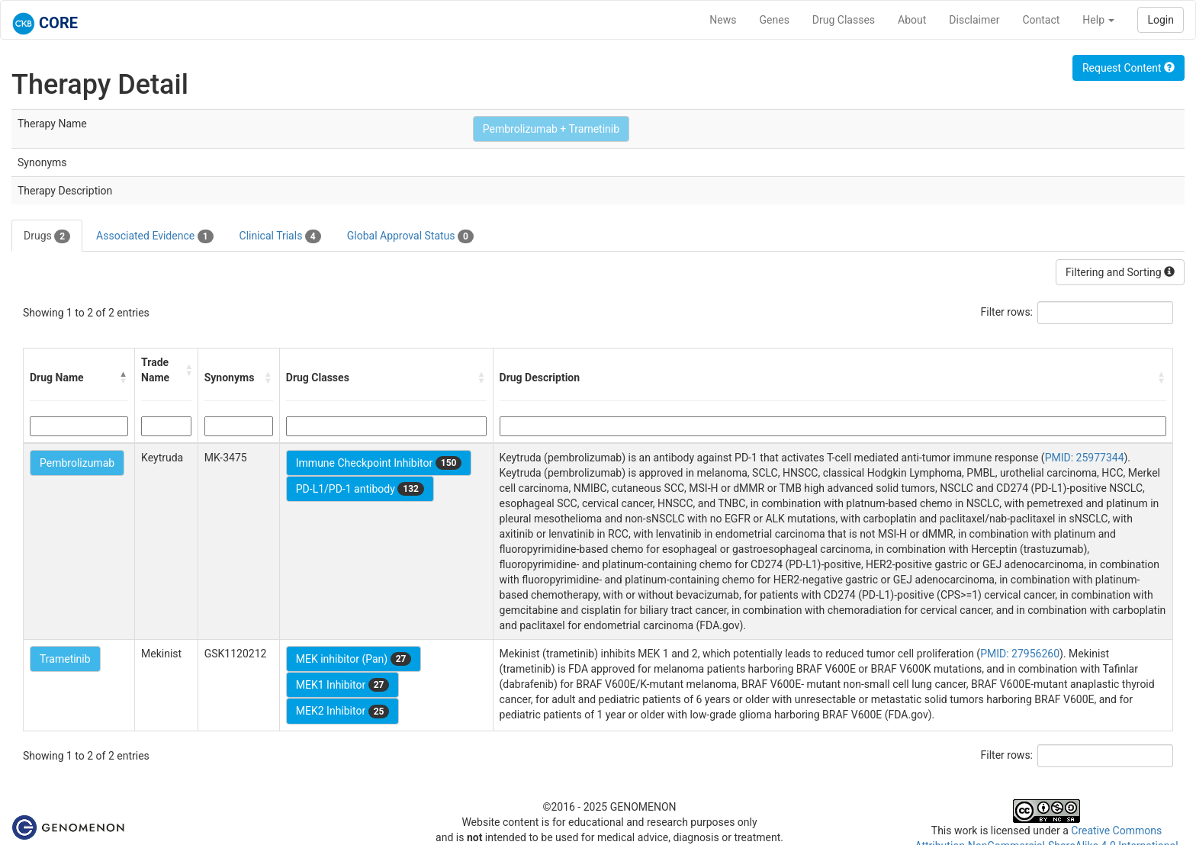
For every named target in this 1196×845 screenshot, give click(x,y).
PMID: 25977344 (1084, 457)
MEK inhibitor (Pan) (354, 659)
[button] (123, 377)
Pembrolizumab (77, 463)
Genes (774, 20)
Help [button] (1098, 20)
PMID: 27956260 (1019, 653)
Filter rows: (1007, 312)
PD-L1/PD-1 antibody (360, 489)
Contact (1040, 20)
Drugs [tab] (47, 236)
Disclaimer (974, 20)
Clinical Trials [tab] (280, 236)
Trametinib (65, 659)
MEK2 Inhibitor (343, 711)
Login (1160, 20)
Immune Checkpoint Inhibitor (379, 463)
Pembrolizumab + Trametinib (551, 129)
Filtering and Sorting (1120, 272)
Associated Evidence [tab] (154, 236)
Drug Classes (843, 20)
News (722, 20)
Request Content (1128, 68)
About (912, 20)
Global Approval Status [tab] (410, 236)
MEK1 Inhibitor (343, 685)
